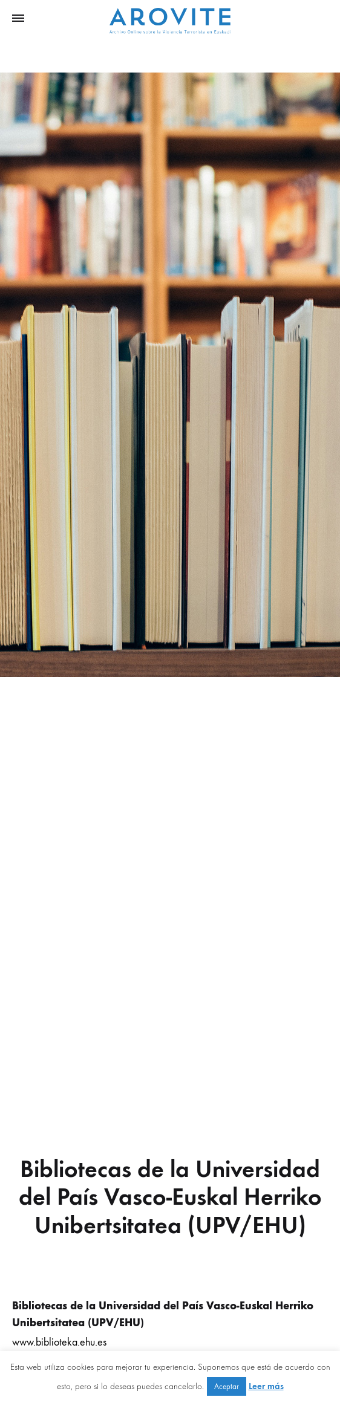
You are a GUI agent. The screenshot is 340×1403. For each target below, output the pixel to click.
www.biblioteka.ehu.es (59, 1342)
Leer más (266, 1386)
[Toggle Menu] (18, 18)
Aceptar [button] (226, 1386)
